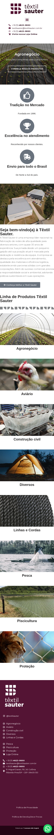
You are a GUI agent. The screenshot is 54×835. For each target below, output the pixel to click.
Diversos (27, 485)
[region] (27, 64)
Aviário (27, 394)
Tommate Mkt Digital (31, 828)
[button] (27, 19)
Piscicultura (27, 621)
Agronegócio (27, 348)
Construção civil (27, 439)
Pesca (27, 575)
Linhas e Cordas (27, 530)
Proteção (27, 666)
